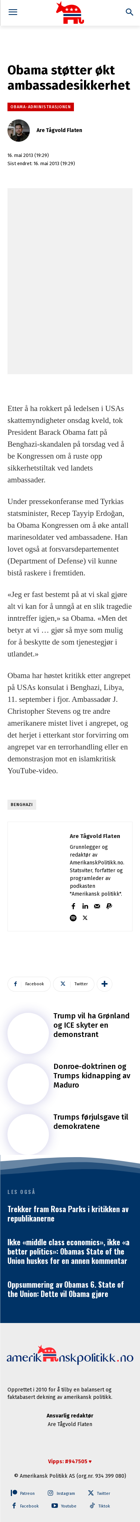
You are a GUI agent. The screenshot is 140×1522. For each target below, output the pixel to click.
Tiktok (104, 1506)
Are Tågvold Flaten (59, 130)
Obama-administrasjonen (40, 107)
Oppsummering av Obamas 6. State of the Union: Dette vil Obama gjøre (65, 1289)
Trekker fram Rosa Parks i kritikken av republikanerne (67, 1213)
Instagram (66, 1494)
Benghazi (22, 804)
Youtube (69, 1506)
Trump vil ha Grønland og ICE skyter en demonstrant (91, 1025)
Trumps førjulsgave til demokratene (90, 1121)
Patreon (27, 1494)
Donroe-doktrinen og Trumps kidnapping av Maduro (91, 1075)
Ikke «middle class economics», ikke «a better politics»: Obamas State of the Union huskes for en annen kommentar (68, 1251)
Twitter (103, 1494)
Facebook (29, 1506)
